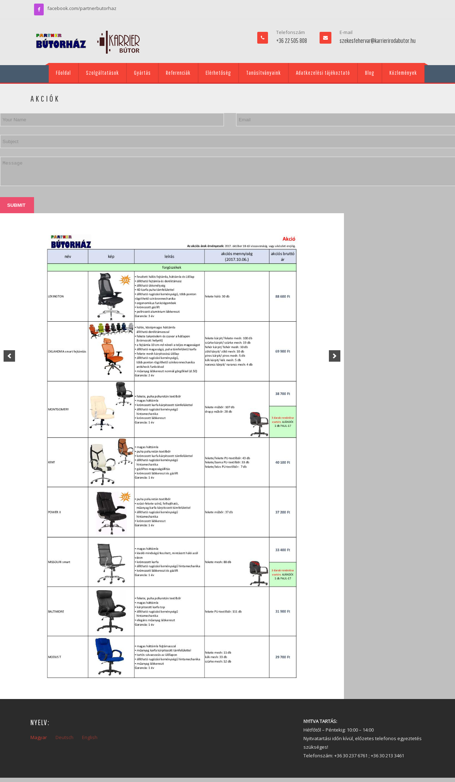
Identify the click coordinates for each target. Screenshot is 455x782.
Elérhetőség (218, 72)
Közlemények (403, 72)
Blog (369, 72)
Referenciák (178, 72)
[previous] (9, 356)
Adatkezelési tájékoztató (323, 72)
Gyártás (142, 72)
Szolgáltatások (102, 72)
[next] (334, 356)
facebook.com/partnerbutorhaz (81, 8)
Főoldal (63, 72)
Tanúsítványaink (263, 72)
